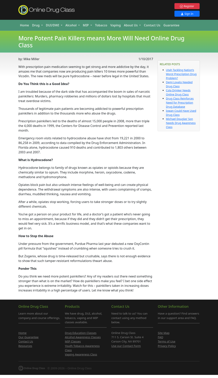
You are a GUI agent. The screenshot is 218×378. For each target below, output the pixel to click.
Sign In (187, 14)
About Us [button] (131, 25)
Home (24, 25)
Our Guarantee (28, 337)
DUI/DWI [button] (53, 25)
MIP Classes (73, 341)
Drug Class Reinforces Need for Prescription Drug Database (180, 102)
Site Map (163, 333)
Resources (25, 346)
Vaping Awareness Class (81, 354)
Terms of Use (166, 341)
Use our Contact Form (126, 346)
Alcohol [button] (71, 25)
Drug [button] (36, 25)
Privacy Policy (167, 346)
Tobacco (101, 25)
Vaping (115, 25)
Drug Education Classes (80, 333)
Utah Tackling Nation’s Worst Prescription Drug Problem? (181, 74)
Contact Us (152, 25)
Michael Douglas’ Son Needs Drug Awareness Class (181, 123)
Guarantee (171, 25)
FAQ (160, 337)
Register (187, 6)
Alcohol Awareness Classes (83, 337)
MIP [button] (86, 25)
